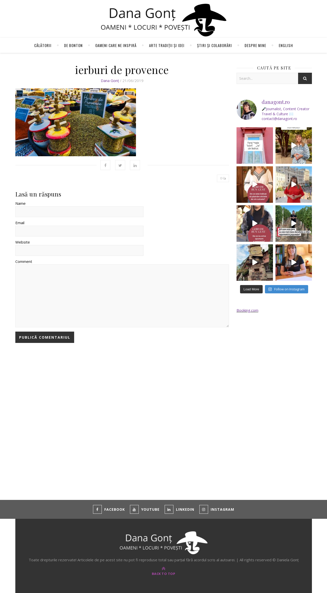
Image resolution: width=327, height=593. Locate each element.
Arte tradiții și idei (166, 45)
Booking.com (247, 310)
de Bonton (73, 45)
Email (19, 222)
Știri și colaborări (214, 45)
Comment (23, 261)
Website (22, 242)
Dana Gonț (110, 80)
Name (20, 203)
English (286, 45)
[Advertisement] (274, 400)
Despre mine (255, 45)
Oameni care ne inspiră (115, 45)
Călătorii (43, 45)
